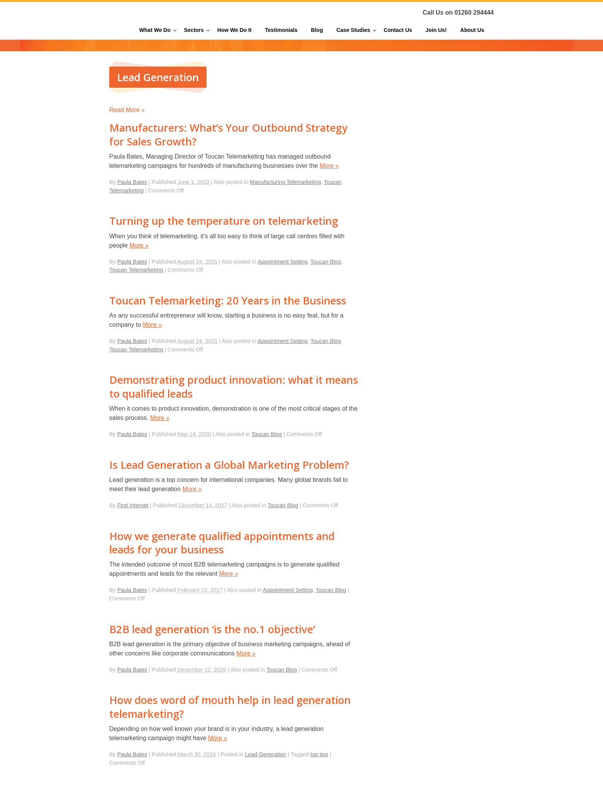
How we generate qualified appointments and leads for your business (222, 543)
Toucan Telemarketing (136, 270)
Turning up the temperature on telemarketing (223, 221)
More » (329, 165)
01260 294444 (474, 12)
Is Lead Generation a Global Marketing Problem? (229, 465)
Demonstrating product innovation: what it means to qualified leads (233, 386)
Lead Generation (265, 754)
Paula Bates (132, 182)
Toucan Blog (325, 262)
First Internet (132, 505)
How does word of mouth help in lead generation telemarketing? (230, 706)
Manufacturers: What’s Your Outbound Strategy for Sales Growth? (228, 134)
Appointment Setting (283, 262)
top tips (319, 754)
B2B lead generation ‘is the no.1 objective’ (212, 629)
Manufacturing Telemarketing (285, 182)
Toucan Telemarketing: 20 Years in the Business (227, 300)
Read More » (127, 110)
